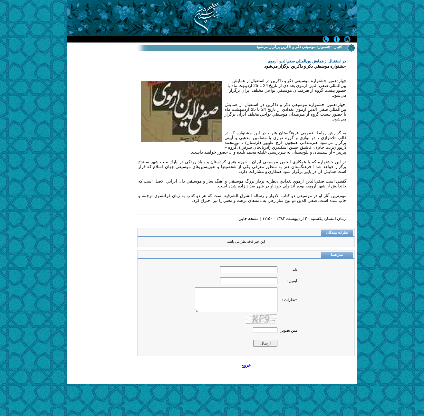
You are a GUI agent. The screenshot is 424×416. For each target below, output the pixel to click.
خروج (246, 365)
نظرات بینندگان (337, 232)
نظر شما (337, 255)
